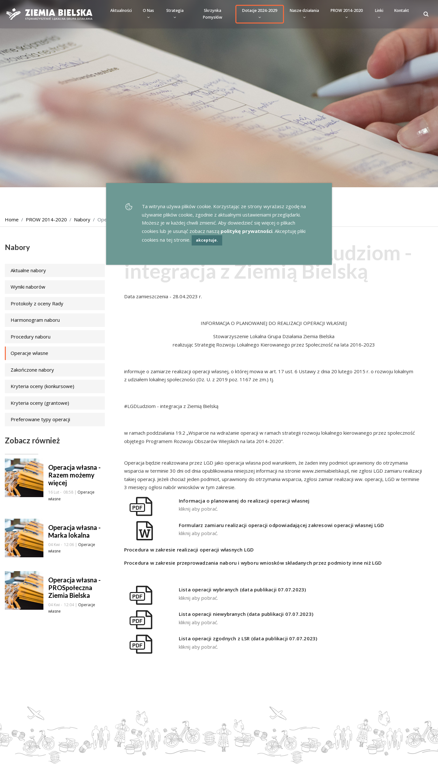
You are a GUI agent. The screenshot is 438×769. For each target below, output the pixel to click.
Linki (379, 13)
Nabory (82, 219)
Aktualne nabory (28, 270)
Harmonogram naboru (35, 320)
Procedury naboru (30, 336)
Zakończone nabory (32, 369)
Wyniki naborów (28, 286)
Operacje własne (29, 353)
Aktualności (121, 10)
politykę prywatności (246, 231)
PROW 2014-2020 (347, 13)
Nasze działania (304, 13)
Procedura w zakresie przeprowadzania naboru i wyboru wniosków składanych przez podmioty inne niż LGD (253, 563)
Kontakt (401, 10)
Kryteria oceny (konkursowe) (42, 386)
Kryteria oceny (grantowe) (40, 403)
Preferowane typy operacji (40, 419)
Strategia (175, 13)
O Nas (148, 13)
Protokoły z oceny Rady (37, 303)
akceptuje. (207, 240)
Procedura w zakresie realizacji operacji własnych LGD (189, 549)
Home (12, 219)
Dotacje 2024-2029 (259, 13)
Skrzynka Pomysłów (212, 14)
